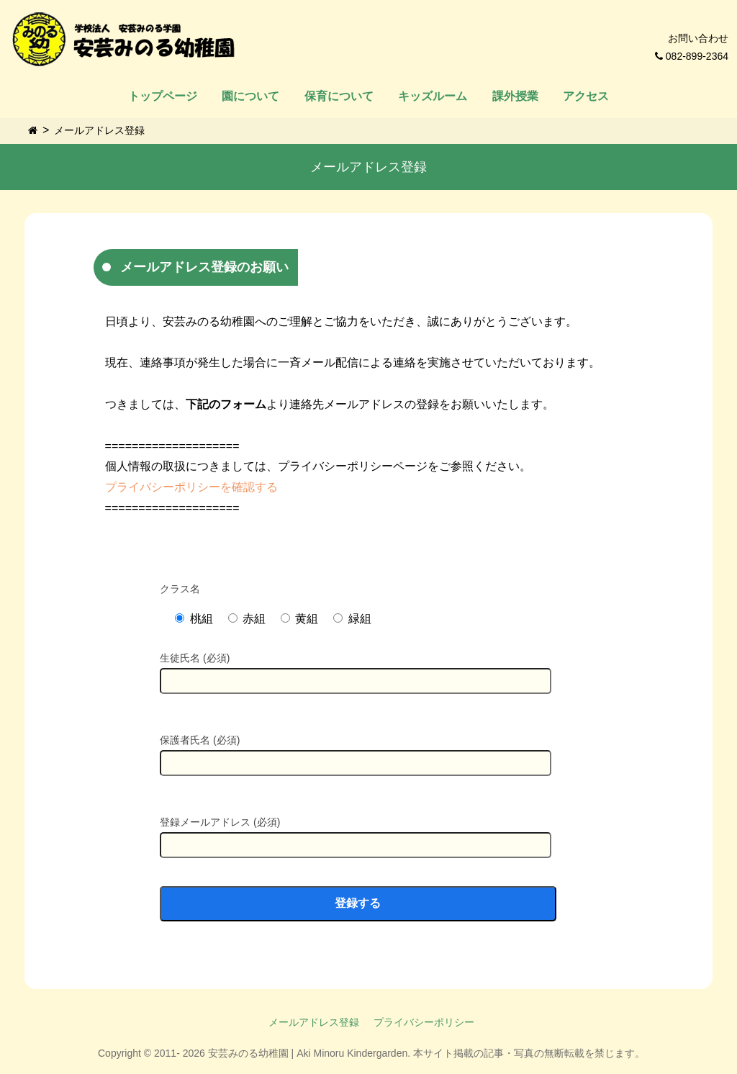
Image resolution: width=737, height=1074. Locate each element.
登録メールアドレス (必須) (355, 832)
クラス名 (180, 589)
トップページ (162, 96)
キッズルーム (432, 96)
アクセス (586, 96)
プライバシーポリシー (424, 1022)
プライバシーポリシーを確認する (191, 487)
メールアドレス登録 (99, 130)
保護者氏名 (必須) (355, 750)
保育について (339, 96)
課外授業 (515, 96)
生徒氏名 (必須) (355, 668)
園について (250, 96)
